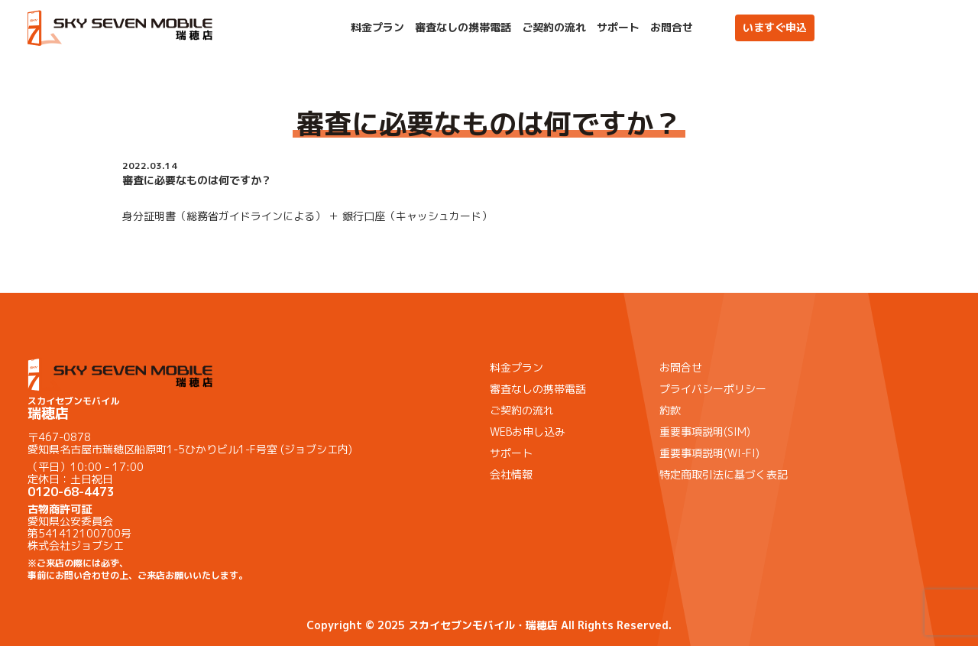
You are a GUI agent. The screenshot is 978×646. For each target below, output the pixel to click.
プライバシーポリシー (712, 388)
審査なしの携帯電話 (463, 27)
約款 (670, 410)
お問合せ (671, 27)
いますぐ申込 (775, 27)
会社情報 (511, 474)
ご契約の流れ (554, 27)
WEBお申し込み (527, 431)
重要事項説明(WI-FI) (709, 453)
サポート (618, 27)
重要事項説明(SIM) (704, 431)
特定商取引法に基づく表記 (723, 474)
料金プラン (377, 27)
